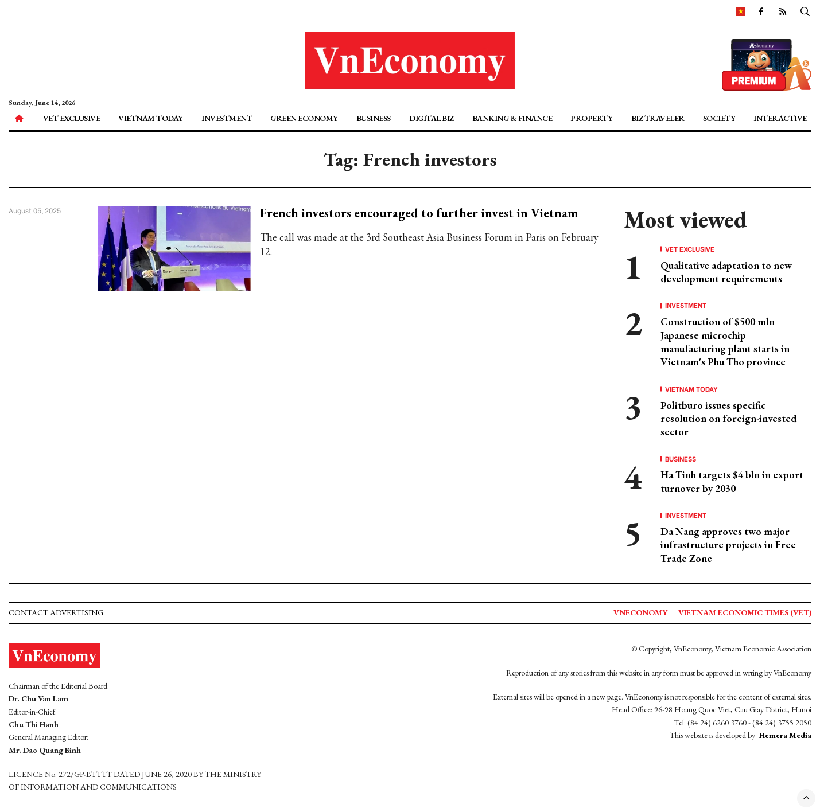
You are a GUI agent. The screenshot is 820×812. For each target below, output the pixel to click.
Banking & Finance (512, 118)
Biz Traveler (658, 118)
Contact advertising (56, 612)
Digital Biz (431, 118)
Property (591, 118)
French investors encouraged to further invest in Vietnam (419, 213)
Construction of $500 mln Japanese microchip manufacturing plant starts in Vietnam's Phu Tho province (725, 341)
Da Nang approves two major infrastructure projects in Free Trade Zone (728, 545)
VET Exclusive (71, 118)
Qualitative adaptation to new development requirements (726, 272)
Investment (226, 118)
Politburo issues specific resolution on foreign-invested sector (728, 419)
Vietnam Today (150, 118)
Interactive (780, 118)
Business (373, 118)
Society (719, 118)
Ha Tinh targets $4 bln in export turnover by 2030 (731, 481)
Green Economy (304, 118)
